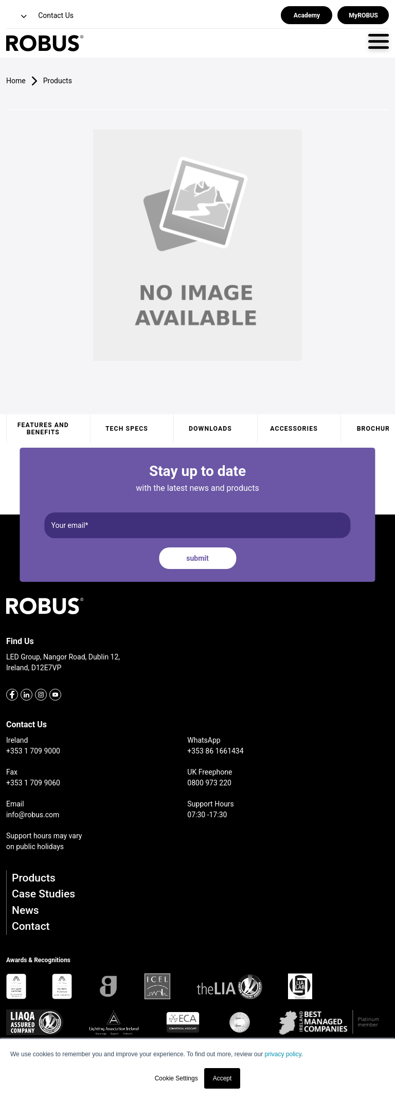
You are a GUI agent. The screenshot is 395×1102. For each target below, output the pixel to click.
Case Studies (43, 894)
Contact (31, 926)
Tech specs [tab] (126, 428)
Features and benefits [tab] (43, 428)
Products (34, 878)
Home (16, 81)
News (25, 910)
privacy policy (282, 1054)
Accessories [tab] (293, 428)
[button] (17, 16)
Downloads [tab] (210, 428)
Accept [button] (222, 1078)
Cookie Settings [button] (176, 1078)
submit (197, 558)
